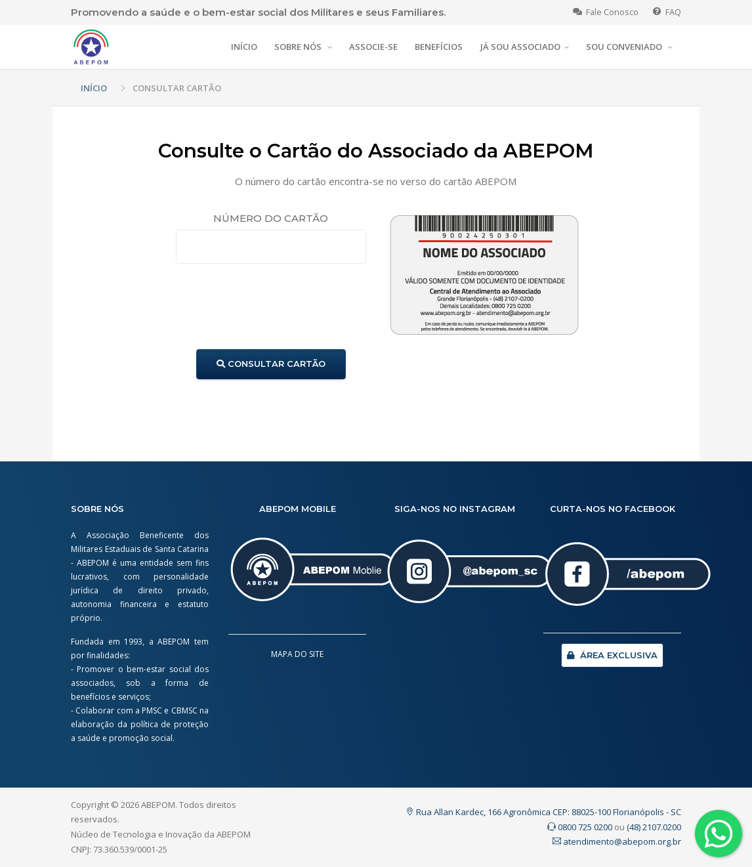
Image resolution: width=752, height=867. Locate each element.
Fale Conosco (605, 12)
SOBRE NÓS (299, 47)
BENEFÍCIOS (439, 47)
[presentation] (275, 306)
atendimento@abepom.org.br (617, 841)
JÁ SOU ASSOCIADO (520, 47)
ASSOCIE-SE (373, 47)
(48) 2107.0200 (654, 827)
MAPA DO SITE (297, 654)
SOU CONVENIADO (625, 47)
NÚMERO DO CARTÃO (270, 218)
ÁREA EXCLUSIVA (612, 655)
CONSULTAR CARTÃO (271, 363)
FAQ (667, 12)
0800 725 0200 (579, 827)
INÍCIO (244, 47)
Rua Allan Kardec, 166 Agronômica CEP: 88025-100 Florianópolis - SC (543, 812)
